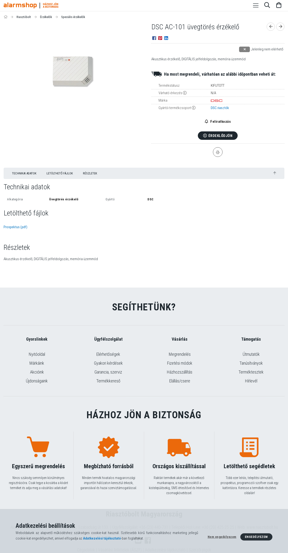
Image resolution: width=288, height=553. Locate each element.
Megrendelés (180, 354)
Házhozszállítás (179, 372)
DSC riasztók (220, 108)
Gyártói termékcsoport (175, 108)
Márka (163, 100)
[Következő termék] (280, 27)
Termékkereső (108, 380)
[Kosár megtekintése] (278, 5)
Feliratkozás (220, 121)
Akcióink (37, 372)
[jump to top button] (274, 173)
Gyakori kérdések (108, 363)
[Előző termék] (271, 27)
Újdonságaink (37, 380)
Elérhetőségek (108, 354)
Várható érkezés (170, 93)
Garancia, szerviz (108, 372)
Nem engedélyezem (222, 537)
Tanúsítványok (251, 363)
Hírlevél (251, 380)
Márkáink (36, 363)
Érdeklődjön (220, 136)
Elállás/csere (179, 380)
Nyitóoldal (37, 354)
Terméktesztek (251, 372)
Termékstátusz (169, 85)
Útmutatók (251, 354)
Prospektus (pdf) (15, 227)
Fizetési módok (179, 363)
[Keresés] (267, 5)
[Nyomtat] (218, 152)
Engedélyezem (256, 537)
